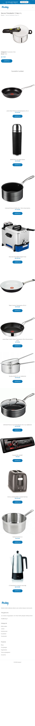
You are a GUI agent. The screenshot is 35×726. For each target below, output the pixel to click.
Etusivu (2, 15)
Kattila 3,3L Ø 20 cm (17, 537)
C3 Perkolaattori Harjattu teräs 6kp (17, 585)
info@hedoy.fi (4, 618)
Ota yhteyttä (4, 647)
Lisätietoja (7, 61)
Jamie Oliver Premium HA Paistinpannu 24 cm (17, 111)
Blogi (2, 645)
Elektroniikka (4, 626)
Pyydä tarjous (24, 2)
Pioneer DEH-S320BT (17, 455)
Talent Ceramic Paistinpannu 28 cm (17, 305)
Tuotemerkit (10, 52)
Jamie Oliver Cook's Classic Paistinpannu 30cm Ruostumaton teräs (17, 340)
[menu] (33, 7)
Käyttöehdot (4, 650)
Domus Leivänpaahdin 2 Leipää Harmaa (17, 497)
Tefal (14, 52)
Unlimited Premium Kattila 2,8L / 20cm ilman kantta (17, 208)
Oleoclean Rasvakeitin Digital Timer (17, 256)
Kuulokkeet (3, 633)
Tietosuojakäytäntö (5, 652)
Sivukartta (3, 654)
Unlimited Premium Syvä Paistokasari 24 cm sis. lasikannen (17, 424)
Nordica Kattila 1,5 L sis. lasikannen (17, 376)
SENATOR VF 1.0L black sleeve (17, 159)
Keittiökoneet (4, 631)
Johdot (2, 628)
